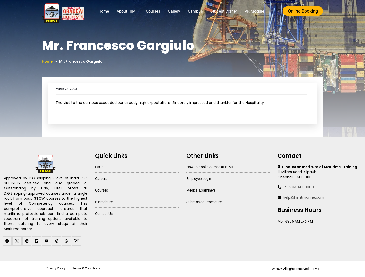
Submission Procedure (204, 202)
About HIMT (127, 11)
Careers (101, 179)
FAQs (99, 167)
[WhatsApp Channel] (66, 241)
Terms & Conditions (86, 268)
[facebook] (7, 241)
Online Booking (303, 11)
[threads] (56, 241)
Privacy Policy (55, 268)
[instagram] (26, 241)
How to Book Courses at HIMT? (210, 167)
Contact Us (104, 214)
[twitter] (17, 241)
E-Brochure (104, 202)
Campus (195, 11)
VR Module (254, 11)
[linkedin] (36, 241)
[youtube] (46, 241)
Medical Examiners (201, 190)
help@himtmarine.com (303, 197)
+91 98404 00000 (298, 187)
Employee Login (198, 179)
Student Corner (223, 11)
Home (103, 11)
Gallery (174, 11)
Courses (153, 11)
